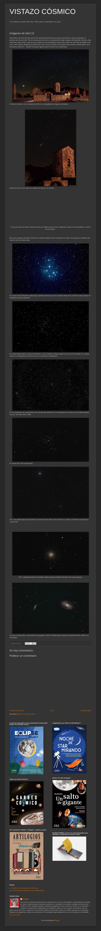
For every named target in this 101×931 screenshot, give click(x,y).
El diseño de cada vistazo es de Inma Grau (25, 888)
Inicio (52, 710)
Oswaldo (26, 899)
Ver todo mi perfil (15, 915)
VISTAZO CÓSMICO (43, 11)
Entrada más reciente (17, 710)
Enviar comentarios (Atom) (27, 714)
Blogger (57, 920)
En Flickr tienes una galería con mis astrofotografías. (28, 890)
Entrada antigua (86, 710)
